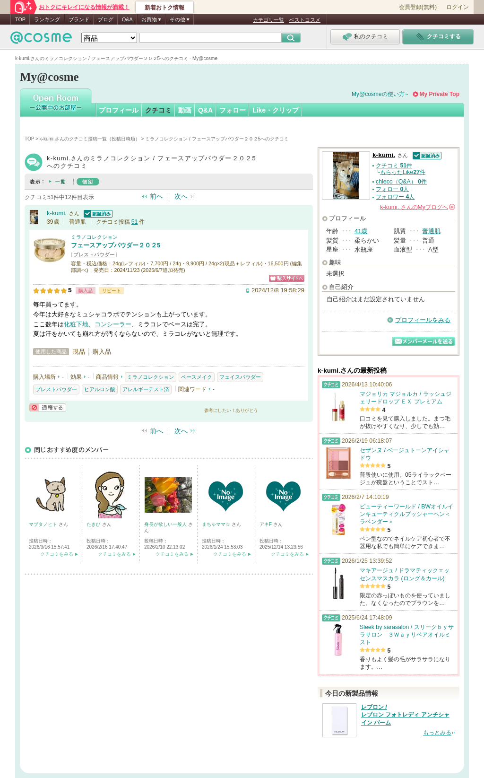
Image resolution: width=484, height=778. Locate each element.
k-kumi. (57, 213)
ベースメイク (196, 377)
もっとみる (437, 732)
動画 (184, 110)
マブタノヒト (44, 524)
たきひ (94, 524)
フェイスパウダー (240, 377)
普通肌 (431, 231)
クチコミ (158, 110)
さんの (417, 207)
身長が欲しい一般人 (166, 524)
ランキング (47, 19)
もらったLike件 (402, 172)
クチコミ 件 (394, 165)
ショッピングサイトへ (286, 278)
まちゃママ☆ (217, 524)
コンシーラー (113, 324)
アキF (266, 524)
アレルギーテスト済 (145, 389)
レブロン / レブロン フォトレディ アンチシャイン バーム (405, 715)
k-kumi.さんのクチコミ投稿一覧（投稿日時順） (90, 138)
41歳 (360, 231)
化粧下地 (76, 324)
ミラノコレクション (94, 237)
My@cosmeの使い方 (378, 94)
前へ (156, 196)
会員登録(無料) (418, 7)
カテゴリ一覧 (268, 20)
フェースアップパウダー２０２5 (115, 245)
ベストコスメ (304, 20)
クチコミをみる (56, 554)
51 (134, 222)
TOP (20, 19)
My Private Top (439, 94)
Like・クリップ (275, 110)
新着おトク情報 (164, 7)
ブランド (79, 19)
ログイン (457, 7)
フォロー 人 (392, 189)
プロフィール (118, 110)
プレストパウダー (94, 254)
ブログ (105, 19)
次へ (181, 196)
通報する (47, 407)
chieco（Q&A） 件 (401, 181)
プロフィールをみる (422, 319)
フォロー (232, 110)
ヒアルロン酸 (99, 389)
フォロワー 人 (395, 196)
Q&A (127, 19)
